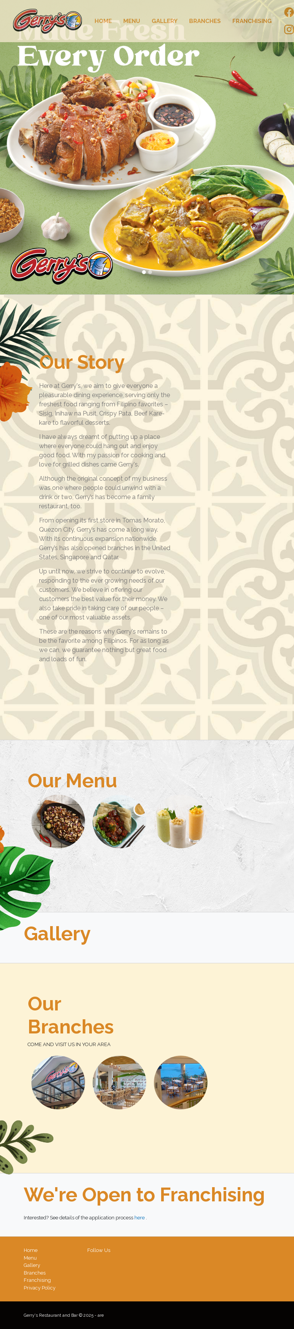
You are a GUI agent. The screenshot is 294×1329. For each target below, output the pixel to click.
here (140, 1218)
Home (103, 21)
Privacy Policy (40, 1288)
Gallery (165, 21)
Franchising (252, 21)
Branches (205, 21)
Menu (131, 21)
